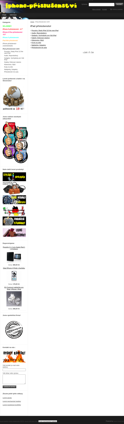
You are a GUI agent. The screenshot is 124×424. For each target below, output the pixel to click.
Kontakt (104, 9)
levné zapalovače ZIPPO (16, 421)
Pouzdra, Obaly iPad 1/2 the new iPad (45, 30)
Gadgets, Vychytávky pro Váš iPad (44, 35)
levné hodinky (4, 421)
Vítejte (4, 15)
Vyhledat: (84, 4)
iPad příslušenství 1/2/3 (11, 49)
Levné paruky (7, 398)
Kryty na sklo (36, 43)
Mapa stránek (96, 9)
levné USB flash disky (31, 421)
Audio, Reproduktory (39, 33)
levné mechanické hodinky (48, 421)
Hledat (119, 4)
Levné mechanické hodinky (12, 401)
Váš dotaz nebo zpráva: (11, 373)
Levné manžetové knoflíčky (12, 405)
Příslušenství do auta (39, 48)
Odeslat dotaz (9, 386)
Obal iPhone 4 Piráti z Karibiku (14, 268)
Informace (13, 15)
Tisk (92, 52)
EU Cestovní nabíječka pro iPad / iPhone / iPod (13, 288)
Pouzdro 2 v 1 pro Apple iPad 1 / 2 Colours (14, 248)
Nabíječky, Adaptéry (39, 45)
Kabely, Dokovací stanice (41, 38)
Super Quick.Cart (118, 421)
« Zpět (85, 52)
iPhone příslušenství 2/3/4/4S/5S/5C (9, 45)
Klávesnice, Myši (38, 40)
